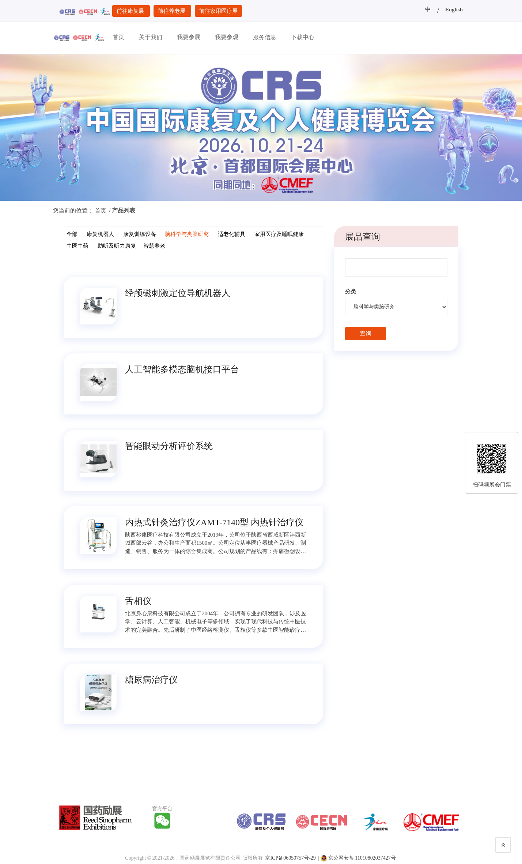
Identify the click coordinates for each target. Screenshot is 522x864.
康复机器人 (100, 234)
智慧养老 (154, 246)
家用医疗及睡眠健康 (279, 234)
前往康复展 (131, 11)
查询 (365, 333)
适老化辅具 (231, 234)
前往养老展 (172, 11)
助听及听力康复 (117, 246)
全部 (72, 234)
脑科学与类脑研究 (187, 234)
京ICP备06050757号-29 (290, 856)
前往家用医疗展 (218, 11)
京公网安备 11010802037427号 (362, 856)
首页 (100, 210)
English (454, 9)
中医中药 (77, 246)
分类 (350, 291)
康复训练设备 (139, 234)
